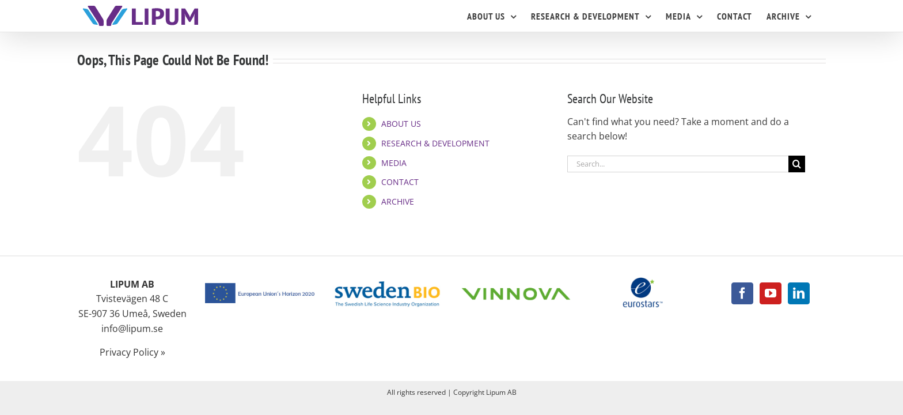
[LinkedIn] (799, 293)
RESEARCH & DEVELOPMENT (435, 143)
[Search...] (677, 164)
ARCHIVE (397, 201)
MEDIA (394, 162)
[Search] (796, 164)
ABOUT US (401, 123)
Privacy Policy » (132, 352)
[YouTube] (770, 293)
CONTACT (400, 181)
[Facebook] (742, 293)
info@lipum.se (132, 328)
